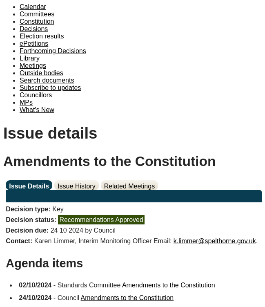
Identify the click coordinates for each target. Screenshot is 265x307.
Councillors (36, 95)
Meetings (33, 65)
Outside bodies (41, 72)
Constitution (37, 21)
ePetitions (34, 43)
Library (30, 58)
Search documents (47, 80)
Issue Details (29, 186)
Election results (42, 36)
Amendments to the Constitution (168, 285)
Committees (37, 14)
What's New (37, 109)
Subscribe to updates (50, 87)
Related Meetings (129, 186)
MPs (26, 102)
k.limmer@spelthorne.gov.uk (215, 241)
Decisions (34, 28)
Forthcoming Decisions (53, 50)
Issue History (76, 186)
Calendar (33, 6)
